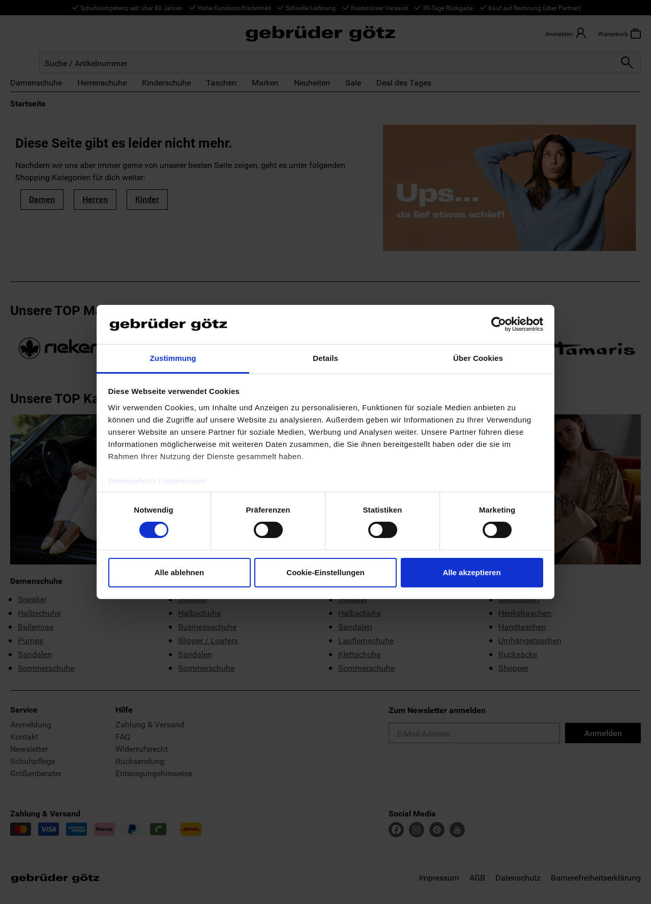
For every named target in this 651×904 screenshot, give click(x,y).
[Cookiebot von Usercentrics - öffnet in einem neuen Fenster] (498, 324)
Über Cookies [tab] (478, 358)
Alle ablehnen (179, 572)
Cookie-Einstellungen (325, 572)
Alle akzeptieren (471, 572)
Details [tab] (325, 358)
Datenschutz (132, 480)
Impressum (184, 480)
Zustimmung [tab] (173, 358)
